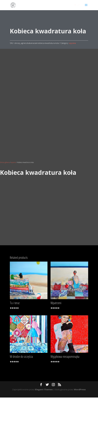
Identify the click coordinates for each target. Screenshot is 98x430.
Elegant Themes (44, 421)
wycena (72, 43)
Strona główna (5, 195)
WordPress (80, 421)
